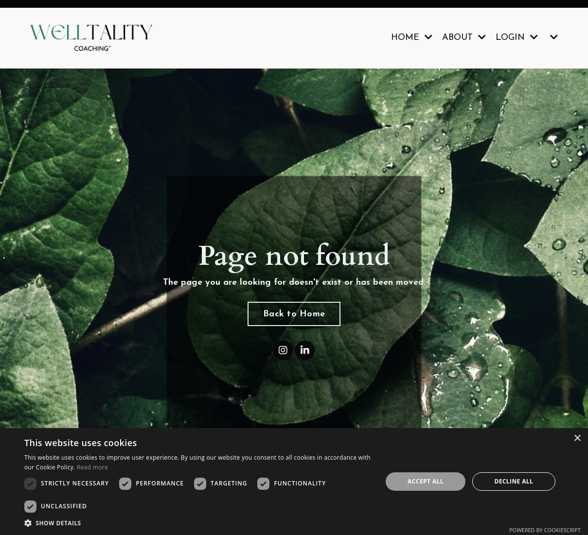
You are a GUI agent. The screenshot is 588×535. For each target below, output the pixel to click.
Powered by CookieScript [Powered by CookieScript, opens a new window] (545, 530)
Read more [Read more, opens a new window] (92, 467)
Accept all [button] (426, 481)
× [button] (577, 438)
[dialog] (294, 481)
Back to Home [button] (294, 314)
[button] (198, 523)
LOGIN (517, 37)
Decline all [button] (513, 481)
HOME (411, 37)
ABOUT (464, 37)
